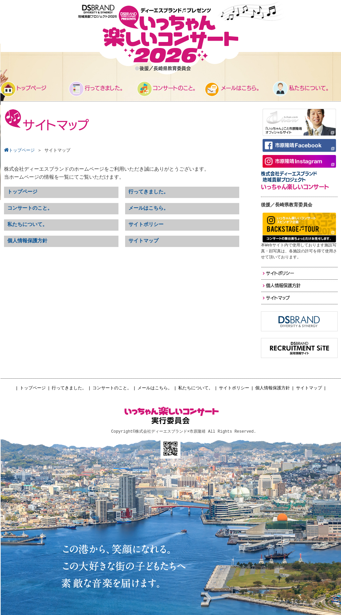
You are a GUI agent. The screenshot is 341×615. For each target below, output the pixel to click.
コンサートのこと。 (111, 388)
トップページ (33, 388)
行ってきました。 (69, 388)
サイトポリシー (234, 388)
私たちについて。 (195, 388)
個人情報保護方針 (272, 388)
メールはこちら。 (154, 388)
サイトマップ (309, 388)
